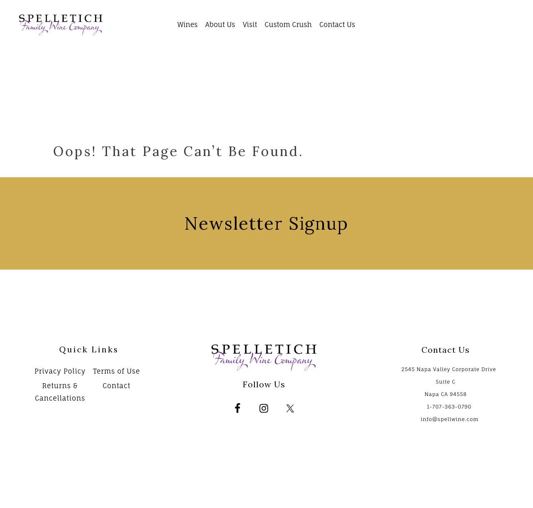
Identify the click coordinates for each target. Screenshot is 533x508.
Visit (250, 24)
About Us (220, 24)
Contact (116, 386)
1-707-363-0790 (449, 407)
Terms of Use (116, 371)
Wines (187, 24)
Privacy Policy (60, 371)
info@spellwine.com (449, 419)
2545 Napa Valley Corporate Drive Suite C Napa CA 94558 (448, 381)
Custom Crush (288, 24)
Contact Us (337, 24)
